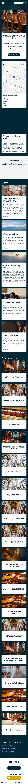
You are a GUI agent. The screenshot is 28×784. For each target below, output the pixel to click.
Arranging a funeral (19, 782)
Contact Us (19, 2)
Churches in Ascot (6, 745)
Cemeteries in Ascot (7, 750)
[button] (14, 77)
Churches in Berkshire (7, 747)
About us (4, 782)
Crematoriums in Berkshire (8, 748)
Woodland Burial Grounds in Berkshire (11, 753)
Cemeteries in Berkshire (8, 751)
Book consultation (14, 54)
